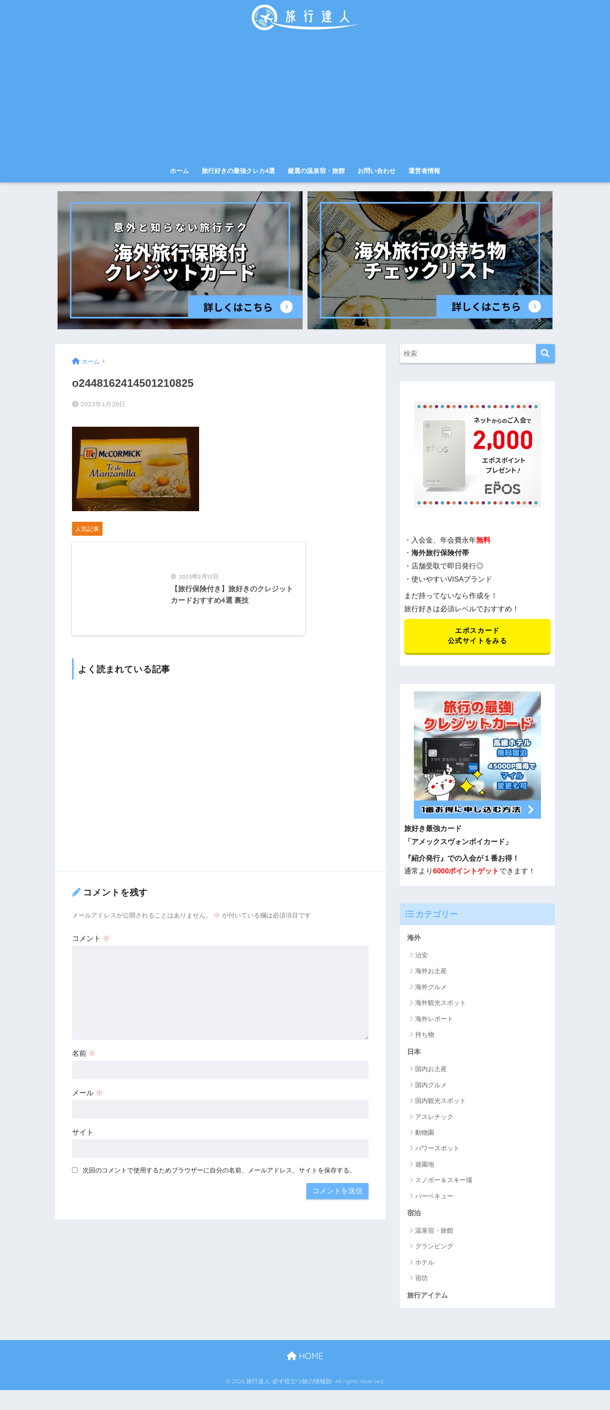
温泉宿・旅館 (434, 1233)
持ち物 (424, 1036)
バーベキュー (434, 1198)
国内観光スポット (440, 1103)
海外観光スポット (440, 1004)
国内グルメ (431, 1087)
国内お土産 (431, 1071)
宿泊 (414, 1215)
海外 (414, 939)
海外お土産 (431, 972)
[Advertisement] (305, 98)
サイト (83, 1157)
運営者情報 (424, 170)
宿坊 (421, 1280)
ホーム (179, 170)
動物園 (424, 1135)
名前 (84, 1078)
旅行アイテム (428, 1298)
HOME (305, 1359)
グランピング (434, 1249)
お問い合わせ (377, 170)
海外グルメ (431, 988)
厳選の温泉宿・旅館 (316, 170)
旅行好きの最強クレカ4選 (238, 170)
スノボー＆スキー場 (443, 1182)
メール (87, 1117)
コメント (91, 963)
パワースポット (437, 1150)
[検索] (545, 353)
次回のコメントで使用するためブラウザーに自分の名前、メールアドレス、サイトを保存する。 (219, 1194)
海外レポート (434, 1020)
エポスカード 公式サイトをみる (477, 636)
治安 (421, 956)
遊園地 (424, 1166)
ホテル (424, 1264)
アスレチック (434, 1118)
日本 (414, 1053)
